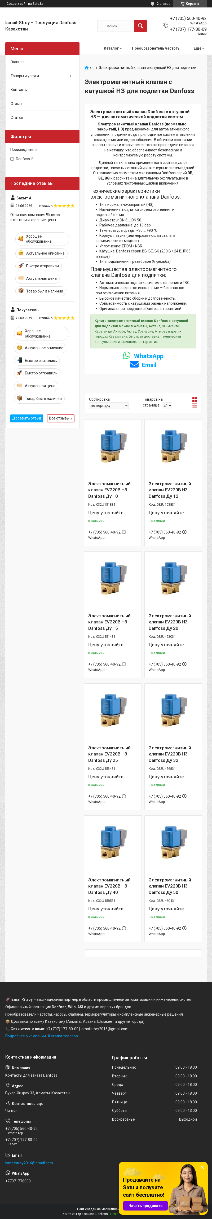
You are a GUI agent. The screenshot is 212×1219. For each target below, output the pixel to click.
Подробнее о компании (25, 1036)
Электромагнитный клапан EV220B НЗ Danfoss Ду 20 (170, 622)
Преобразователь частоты (156, 48)
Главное (18, 62)
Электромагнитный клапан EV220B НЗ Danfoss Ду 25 (109, 754)
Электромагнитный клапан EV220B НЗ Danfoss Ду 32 (170, 754)
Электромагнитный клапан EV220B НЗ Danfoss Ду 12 (170, 490)
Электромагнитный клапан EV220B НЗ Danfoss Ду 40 (109, 886)
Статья (17, 117)
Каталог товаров (63, 1036)
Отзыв (16, 104)
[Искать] (140, 26)
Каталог (111, 48)
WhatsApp (143, 356)
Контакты (19, 90)
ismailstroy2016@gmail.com (29, 1163)
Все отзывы (59, 418)
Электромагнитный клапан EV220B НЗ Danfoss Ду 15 (109, 622)
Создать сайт (17, 4)
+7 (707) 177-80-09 (62, 1029)
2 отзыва (163, 4)
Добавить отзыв (26, 418)
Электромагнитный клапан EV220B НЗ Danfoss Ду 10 (109, 490)
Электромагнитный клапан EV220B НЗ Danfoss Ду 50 (170, 886)
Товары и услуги (25, 76)
